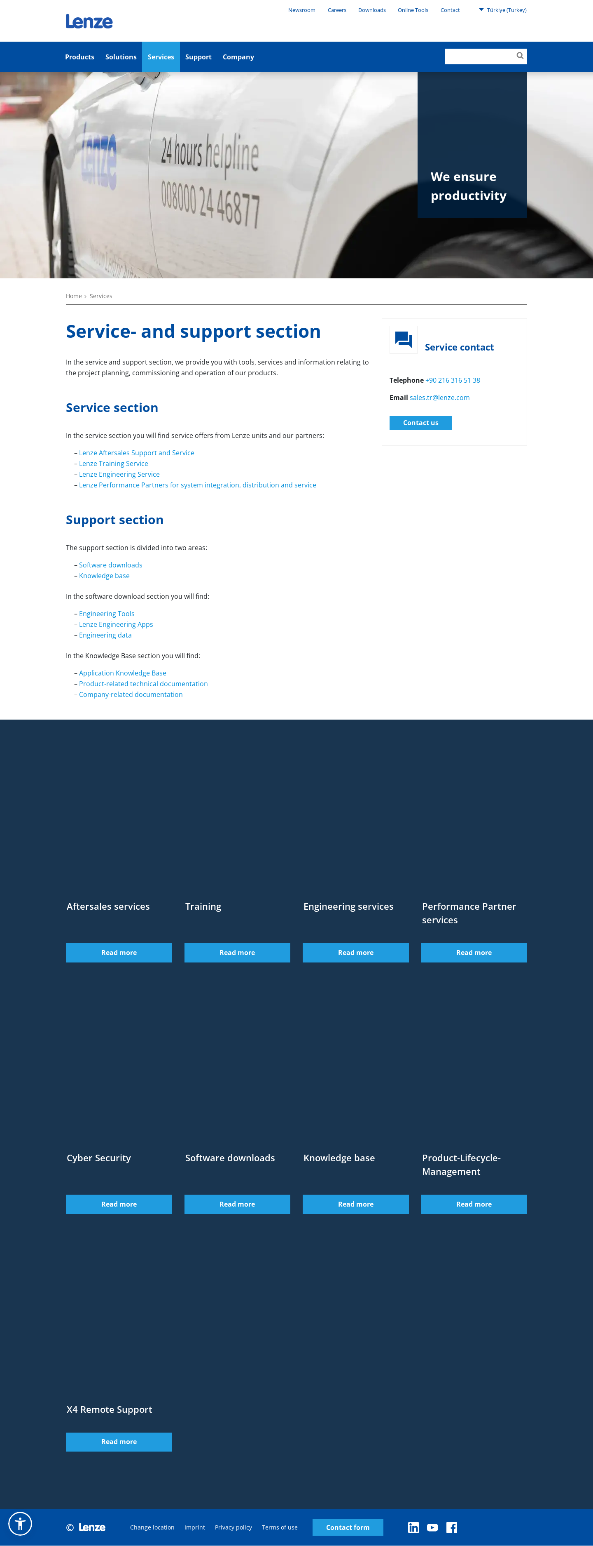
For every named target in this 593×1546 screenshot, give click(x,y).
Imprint (194, 1528)
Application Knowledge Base (122, 673)
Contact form (348, 1528)
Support (198, 56)
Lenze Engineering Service (119, 474)
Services (161, 56)
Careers (337, 10)
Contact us (421, 422)
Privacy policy (233, 1528)
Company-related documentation (131, 694)
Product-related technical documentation (143, 683)
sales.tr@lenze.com (440, 397)
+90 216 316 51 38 (452, 380)
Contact (450, 10)
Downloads (372, 10)
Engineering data (105, 635)
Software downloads (110, 564)
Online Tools (413, 10)
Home (74, 296)
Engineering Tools (107, 613)
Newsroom (301, 10)
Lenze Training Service (113, 463)
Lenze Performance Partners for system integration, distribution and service (197, 484)
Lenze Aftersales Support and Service (136, 452)
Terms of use (280, 1528)
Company (238, 56)
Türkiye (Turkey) (503, 9)
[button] (20, 1524)
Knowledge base (104, 575)
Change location (152, 1528)
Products (79, 56)
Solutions (121, 56)
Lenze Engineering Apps (116, 624)
